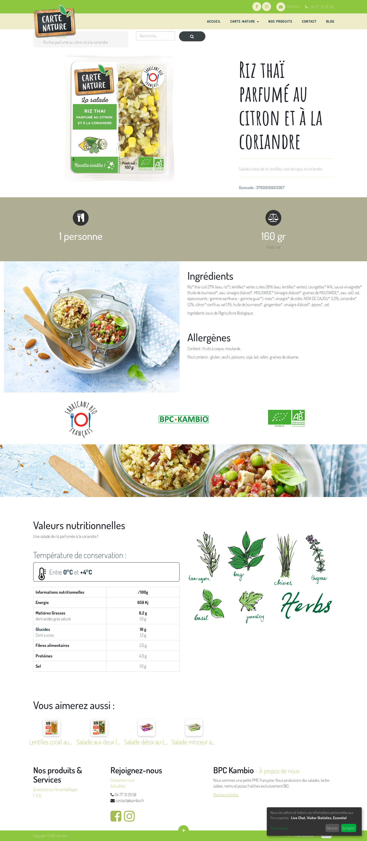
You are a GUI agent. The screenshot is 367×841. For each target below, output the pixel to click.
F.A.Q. (37, 795)
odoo (326, 835)
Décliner (332, 828)
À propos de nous (279, 771)
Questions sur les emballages (55, 789)
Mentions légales (226, 794)
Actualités (117, 786)
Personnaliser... (280, 828)
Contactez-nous (122, 780)
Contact (288, 6)
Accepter (348, 828)
